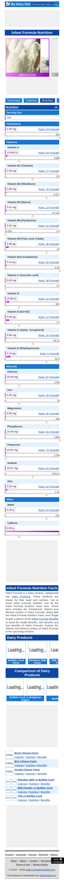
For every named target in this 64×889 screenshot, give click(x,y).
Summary (13, 100)
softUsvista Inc (47, 875)
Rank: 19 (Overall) (48, 207)
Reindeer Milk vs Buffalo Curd (36, 779)
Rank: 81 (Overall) (48, 431)
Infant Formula (27, 74)
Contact (33, 861)
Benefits (42, 757)
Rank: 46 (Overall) (48, 413)
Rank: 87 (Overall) (48, 377)
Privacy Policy (40, 864)
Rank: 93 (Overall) (48, 510)
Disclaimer (46, 861)
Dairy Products (21, 596)
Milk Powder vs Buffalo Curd (35, 787)
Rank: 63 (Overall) (48, 129)
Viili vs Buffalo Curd (30, 796)
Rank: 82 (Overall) (48, 468)
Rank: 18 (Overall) (48, 335)
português (21, 854)
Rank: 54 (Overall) (48, 225)
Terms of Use (23, 864)
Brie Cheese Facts (26, 761)
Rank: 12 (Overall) (48, 317)
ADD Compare (57, 860)
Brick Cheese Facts (26, 753)
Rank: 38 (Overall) (48, 244)
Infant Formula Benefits (45, 618)
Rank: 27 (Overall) (48, 171)
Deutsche (44, 854)
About (23, 861)
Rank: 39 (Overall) (48, 395)
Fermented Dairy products (47, 4)
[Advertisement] (32, 18)
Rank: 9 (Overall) (49, 353)
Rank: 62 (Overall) (48, 486)
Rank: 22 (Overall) (48, 298)
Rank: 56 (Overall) (48, 262)
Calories (31, 100)
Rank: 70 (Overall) (48, 189)
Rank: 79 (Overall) (48, 450)
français (32, 854)
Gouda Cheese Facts (27, 769)
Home (14, 861)
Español (9, 854)
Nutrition (47, 100)
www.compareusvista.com (40, 869)
